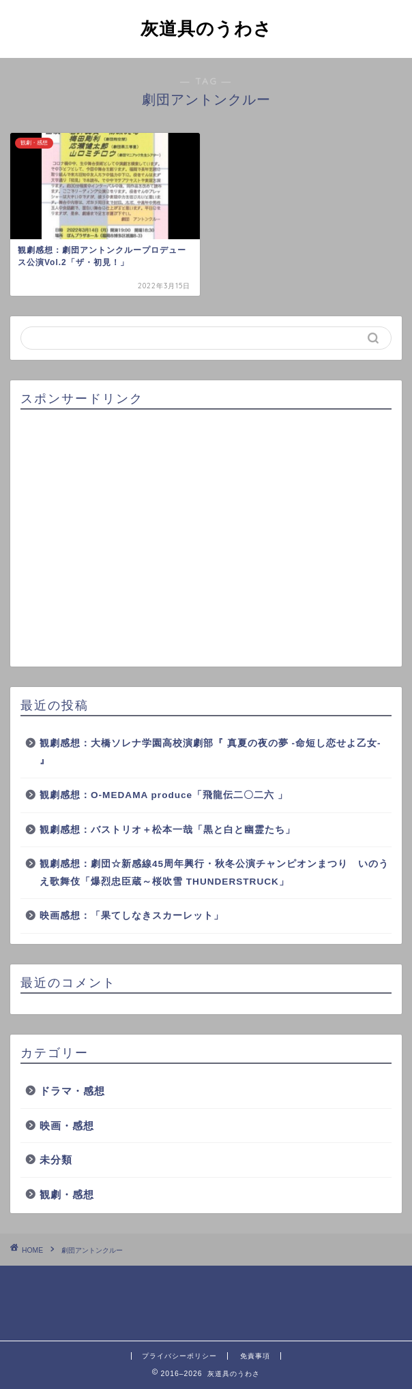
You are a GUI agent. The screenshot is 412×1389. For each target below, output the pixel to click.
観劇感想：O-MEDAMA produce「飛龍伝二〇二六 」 (164, 795)
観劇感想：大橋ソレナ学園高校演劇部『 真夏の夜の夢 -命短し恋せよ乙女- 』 (210, 752)
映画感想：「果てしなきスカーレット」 (132, 916)
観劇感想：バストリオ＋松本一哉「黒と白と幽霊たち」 (167, 830)
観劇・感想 (67, 1194)
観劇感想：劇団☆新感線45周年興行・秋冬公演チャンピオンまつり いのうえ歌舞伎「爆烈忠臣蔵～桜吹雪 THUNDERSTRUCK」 (214, 873)
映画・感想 (67, 1125)
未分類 (56, 1159)
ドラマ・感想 (72, 1091)
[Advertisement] (206, 539)
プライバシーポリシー (179, 1356)
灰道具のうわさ (206, 28)
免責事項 (255, 1356)
